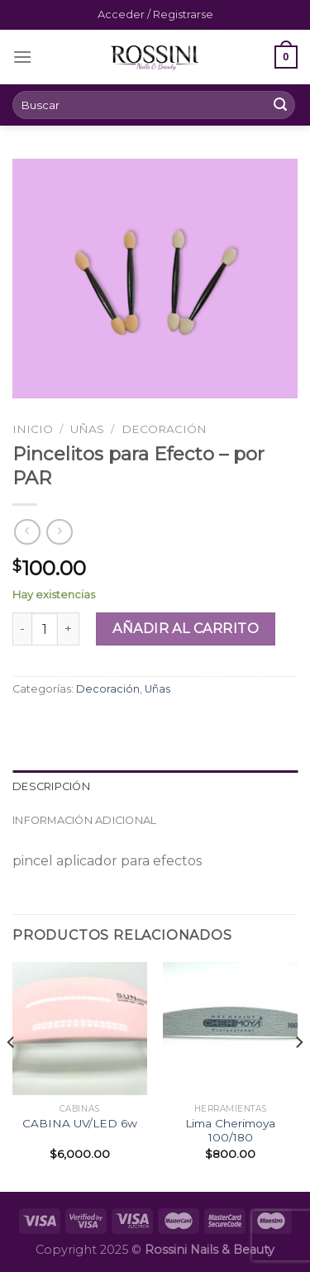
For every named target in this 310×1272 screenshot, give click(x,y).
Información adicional (84, 820)
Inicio (32, 429)
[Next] (298, 1075)
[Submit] (280, 105)
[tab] (155, 786)
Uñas (87, 429)
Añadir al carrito (185, 628)
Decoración (164, 429)
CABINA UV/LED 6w (79, 1123)
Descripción (51, 786)
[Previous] (11, 1075)
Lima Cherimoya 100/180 (230, 1131)
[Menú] (22, 56)
